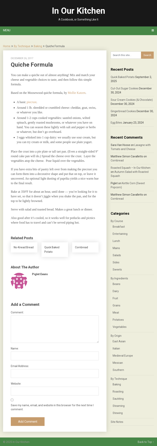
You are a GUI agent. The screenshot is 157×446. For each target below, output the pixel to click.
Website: (16, 383)
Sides (116, 262)
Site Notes (117, 421)
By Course (117, 221)
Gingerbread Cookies (123, 111)
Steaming (119, 405)
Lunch (116, 241)
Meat (116, 312)
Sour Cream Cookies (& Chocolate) (132, 99)
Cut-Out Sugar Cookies (124, 88)
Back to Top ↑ (146, 441)
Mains (116, 248)
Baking (38, 46)
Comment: (17, 312)
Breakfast (119, 226)
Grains (116, 305)
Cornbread (117, 160)
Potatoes (118, 319)
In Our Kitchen (78, 11)
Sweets (117, 269)
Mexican (118, 362)
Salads (117, 255)
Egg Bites (116, 122)
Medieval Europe (123, 355)
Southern (118, 369)
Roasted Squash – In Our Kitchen (130, 167)
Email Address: (20, 366)
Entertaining (120, 233)
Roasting (118, 391)
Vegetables (120, 326)
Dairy (116, 291)
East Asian (119, 341)
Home (6, 46)
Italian (116, 348)
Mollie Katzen (76, 92)
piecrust (31, 102)
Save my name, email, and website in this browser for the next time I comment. (52, 407)
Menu (6, 30)
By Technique (22, 46)
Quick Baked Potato (123, 77)
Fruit (115, 298)
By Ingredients (119, 278)
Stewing (118, 413)
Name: (15, 348)
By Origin (116, 335)
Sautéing (118, 398)
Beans (116, 284)
